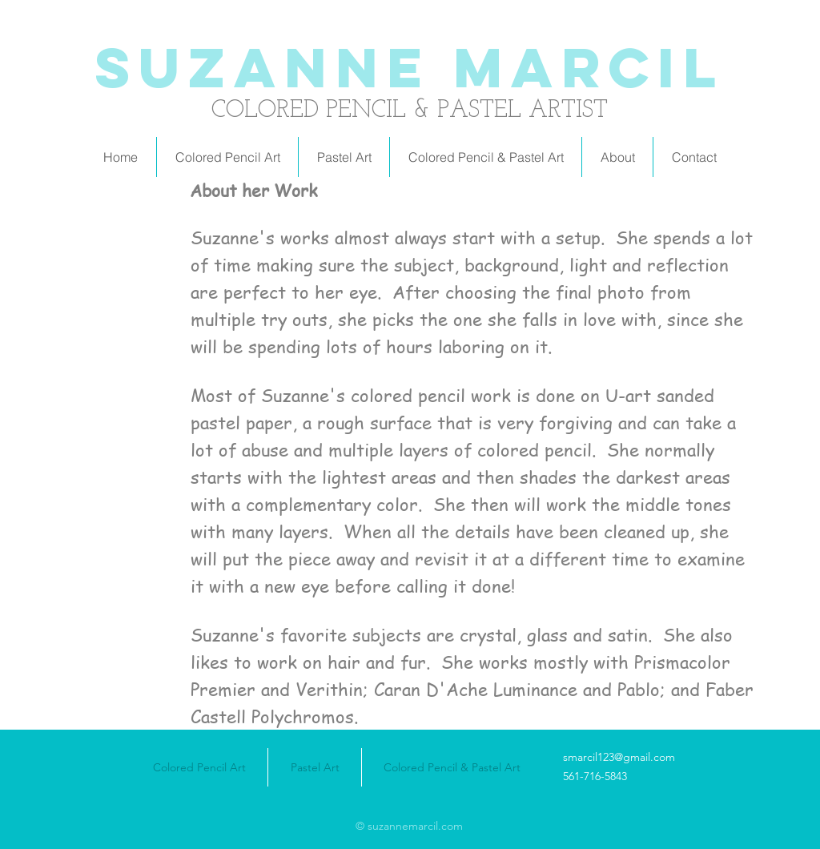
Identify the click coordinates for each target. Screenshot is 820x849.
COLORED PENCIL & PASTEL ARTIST (409, 111)
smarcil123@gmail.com (619, 757)
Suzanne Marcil (409, 67)
